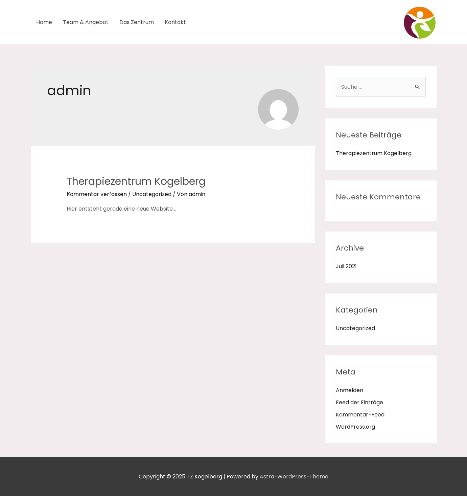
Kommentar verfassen (97, 194)
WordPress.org (355, 427)
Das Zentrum (136, 22)
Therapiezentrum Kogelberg (136, 181)
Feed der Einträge (359, 402)
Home (44, 22)
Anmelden (349, 390)
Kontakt (175, 22)
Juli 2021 (346, 266)
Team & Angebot (86, 22)
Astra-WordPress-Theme (294, 476)
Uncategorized (151, 194)
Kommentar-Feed (360, 414)
